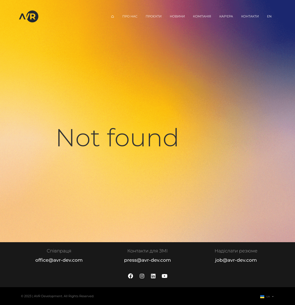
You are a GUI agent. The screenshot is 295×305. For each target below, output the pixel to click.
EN (269, 16)
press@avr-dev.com (147, 260)
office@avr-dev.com (59, 260)
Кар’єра (226, 16)
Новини (177, 16)
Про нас (129, 16)
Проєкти (154, 16)
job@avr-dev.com (236, 260)
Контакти (250, 16)
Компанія (202, 16)
